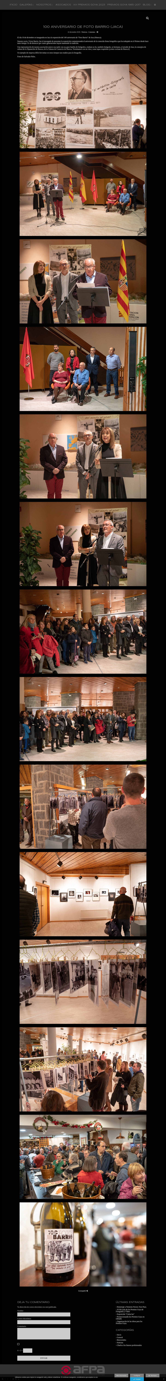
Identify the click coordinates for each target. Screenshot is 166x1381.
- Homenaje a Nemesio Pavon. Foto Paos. (131, 1307)
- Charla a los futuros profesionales (129, 1345)
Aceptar (136, 1379)
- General (119, 1337)
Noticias (84, 32)
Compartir (83, 1291)
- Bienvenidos (121, 1340)
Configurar (137, 1375)
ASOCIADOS (63, 5)
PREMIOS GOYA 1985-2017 (124, 5)
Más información (121, 1375)
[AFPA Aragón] (83, 1371)
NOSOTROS (43, 5)
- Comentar (91, 32)
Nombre (20, 1311)
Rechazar (152, 1376)
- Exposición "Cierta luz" (125, 1314)
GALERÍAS (26, 5)
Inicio (13, 5)
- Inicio (118, 1335)
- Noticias (119, 1343)
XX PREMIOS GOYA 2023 (89, 5)
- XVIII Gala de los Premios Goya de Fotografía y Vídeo (129, 1311)
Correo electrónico (24, 1319)
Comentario (21, 1326)
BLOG (146, 5)
